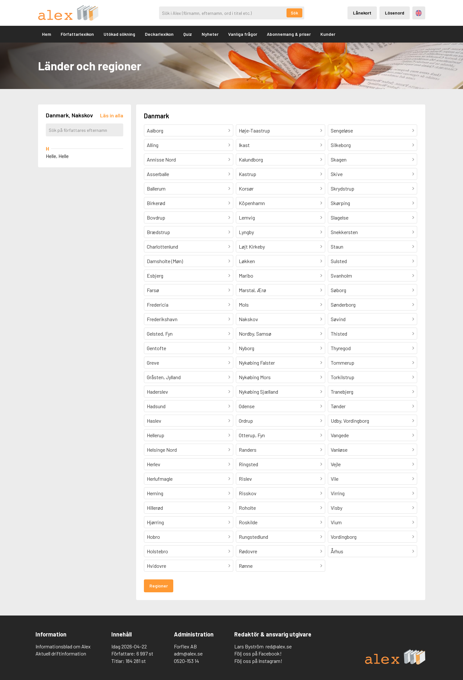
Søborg (338, 290)
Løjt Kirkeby (252, 246)
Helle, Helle (57, 156)
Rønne (246, 566)
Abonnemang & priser (289, 34)
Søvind (338, 319)
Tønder (338, 406)
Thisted (339, 333)
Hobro (153, 537)
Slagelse (339, 217)
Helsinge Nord (162, 450)
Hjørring (155, 522)
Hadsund (156, 406)
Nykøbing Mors (255, 377)
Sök (294, 12)
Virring (338, 493)
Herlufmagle (160, 479)
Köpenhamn (252, 203)
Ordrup (246, 421)
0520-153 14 (186, 661)
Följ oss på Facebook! (258, 653)
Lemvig (247, 217)
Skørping (340, 203)
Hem (46, 34)
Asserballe (158, 174)
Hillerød (155, 508)
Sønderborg (343, 304)
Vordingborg (344, 537)
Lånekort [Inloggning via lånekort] (362, 12)
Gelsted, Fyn (160, 333)
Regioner (158, 585)
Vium (336, 522)
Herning (155, 493)
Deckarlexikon (159, 34)
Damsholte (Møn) (165, 261)
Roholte (247, 508)
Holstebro (157, 551)
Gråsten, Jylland (164, 377)
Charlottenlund (162, 246)
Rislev (245, 479)
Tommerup (342, 363)
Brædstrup (158, 232)
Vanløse (339, 450)
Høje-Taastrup (254, 130)
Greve (153, 363)
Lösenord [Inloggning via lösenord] (394, 12)
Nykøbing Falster (257, 363)
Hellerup (155, 435)
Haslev (154, 421)
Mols (244, 304)
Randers (248, 450)
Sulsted (339, 261)
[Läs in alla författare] (111, 115)
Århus (337, 551)
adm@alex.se (188, 653)
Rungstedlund (253, 537)
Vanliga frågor (242, 34)
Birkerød (156, 203)
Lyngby (246, 232)
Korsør (246, 188)
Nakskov (248, 319)
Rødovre (248, 551)
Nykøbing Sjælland (258, 392)
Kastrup (247, 174)
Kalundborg (251, 159)
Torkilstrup (342, 377)
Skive (337, 174)
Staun (337, 246)
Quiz (187, 34)
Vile (334, 479)
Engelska (419, 13)
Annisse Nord (161, 159)
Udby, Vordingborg (350, 421)
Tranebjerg (342, 392)
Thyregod (341, 348)
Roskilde (248, 522)
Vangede (340, 435)
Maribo (246, 275)
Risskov (248, 493)
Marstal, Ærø (252, 290)
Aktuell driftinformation (60, 653)
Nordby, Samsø (255, 333)
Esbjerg (155, 275)
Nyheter (210, 34)
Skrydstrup (342, 188)
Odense (247, 406)
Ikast (244, 145)
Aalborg (155, 130)
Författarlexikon (77, 34)
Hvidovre (156, 566)
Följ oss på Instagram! (258, 661)
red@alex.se (279, 646)
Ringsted (248, 464)
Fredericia (157, 304)
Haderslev (157, 392)
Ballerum (156, 188)
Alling (152, 145)
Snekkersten (344, 232)
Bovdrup (156, 217)
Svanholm (341, 275)
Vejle (336, 464)
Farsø (153, 290)
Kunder (327, 34)
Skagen (339, 159)
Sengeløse (342, 130)
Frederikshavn (162, 319)
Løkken (247, 261)
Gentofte (156, 348)
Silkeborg (341, 145)
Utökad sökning (119, 34)
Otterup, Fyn (252, 435)
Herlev (153, 464)
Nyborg (246, 348)
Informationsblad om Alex (63, 646)
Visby (336, 508)
